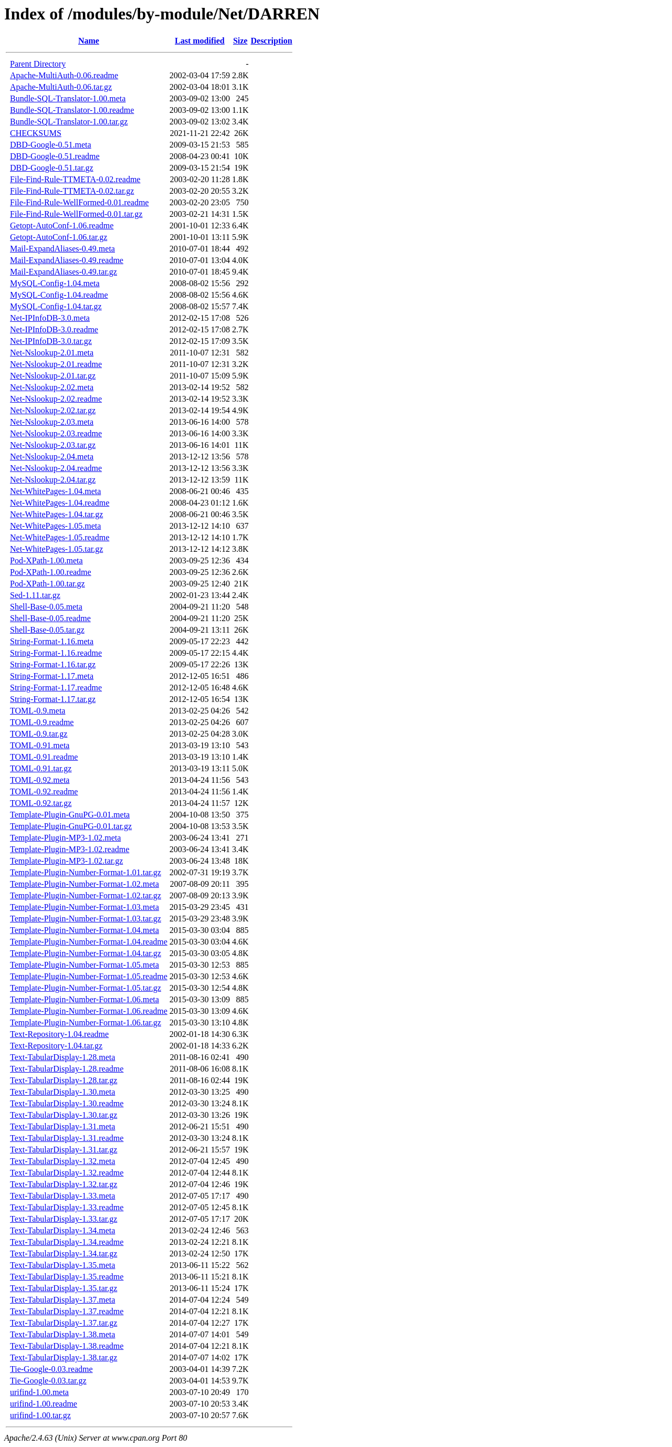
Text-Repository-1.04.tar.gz (56, 1045)
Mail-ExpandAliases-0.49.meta (62, 248)
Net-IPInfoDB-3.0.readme (54, 329)
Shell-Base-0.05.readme (50, 618)
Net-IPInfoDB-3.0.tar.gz (51, 341)
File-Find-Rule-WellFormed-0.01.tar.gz (76, 213)
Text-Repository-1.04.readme (59, 1034)
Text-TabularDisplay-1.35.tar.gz (63, 1288)
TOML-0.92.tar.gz (40, 803)
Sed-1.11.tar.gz (35, 595)
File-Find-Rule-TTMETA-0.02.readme (75, 179)
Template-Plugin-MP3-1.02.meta (65, 837)
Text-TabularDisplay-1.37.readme (66, 1311)
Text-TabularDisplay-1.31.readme (66, 1138)
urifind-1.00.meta (39, 1392)
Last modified (200, 40)
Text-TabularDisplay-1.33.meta (62, 1195)
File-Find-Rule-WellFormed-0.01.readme (79, 202)
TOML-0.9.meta (37, 710)
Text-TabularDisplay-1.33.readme (66, 1207)
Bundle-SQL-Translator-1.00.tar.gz (69, 121)
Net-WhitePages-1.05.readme (59, 537)
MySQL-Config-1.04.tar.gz (56, 306)
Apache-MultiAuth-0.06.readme (64, 75)
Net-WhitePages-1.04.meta (55, 491)
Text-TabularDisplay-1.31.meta (62, 1126)
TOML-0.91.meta (39, 745)
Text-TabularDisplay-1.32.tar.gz (63, 1184)
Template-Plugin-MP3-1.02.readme (69, 849)
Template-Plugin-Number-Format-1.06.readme (88, 1010)
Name (88, 40)
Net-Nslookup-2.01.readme (56, 364)
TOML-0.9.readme (42, 722)
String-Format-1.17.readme (56, 687)
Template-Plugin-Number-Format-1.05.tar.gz (85, 987)
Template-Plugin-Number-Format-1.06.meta (84, 999)
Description (271, 40)
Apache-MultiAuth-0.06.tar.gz (61, 86)
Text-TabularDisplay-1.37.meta (62, 1299)
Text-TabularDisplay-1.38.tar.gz (63, 1357)
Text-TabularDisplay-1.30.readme (66, 1103)
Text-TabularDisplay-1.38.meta (62, 1334)
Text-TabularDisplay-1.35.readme (66, 1276)
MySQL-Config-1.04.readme (59, 294)
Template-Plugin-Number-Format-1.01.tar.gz (85, 872)
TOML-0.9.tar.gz (38, 733)
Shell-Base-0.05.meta (46, 606)
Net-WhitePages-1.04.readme (59, 502)
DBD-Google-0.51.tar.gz (51, 167)
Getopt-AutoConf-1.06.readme (61, 225)
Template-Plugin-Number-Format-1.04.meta (84, 930)
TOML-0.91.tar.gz (40, 768)
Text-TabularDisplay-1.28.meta (62, 1057)
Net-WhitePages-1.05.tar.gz (56, 548)
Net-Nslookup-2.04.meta (51, 456)
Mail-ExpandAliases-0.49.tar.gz (63, 271)
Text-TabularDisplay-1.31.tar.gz (63, 1149)
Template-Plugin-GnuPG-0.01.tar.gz (71, 826)
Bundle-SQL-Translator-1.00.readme (72, 110)
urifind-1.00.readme (43, 1403)
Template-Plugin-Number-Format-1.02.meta (84, 883)
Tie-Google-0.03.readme (51, 1369)
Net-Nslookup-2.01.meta (51, 352)
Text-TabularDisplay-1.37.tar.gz (63, 1322)
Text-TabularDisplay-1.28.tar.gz (63, 1080)
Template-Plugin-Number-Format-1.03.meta (84, 907)
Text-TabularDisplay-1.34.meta (62, 1230)
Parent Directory (38, 63)
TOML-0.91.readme (44, 756)
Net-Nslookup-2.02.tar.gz (53, 410)
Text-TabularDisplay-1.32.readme (66, 1172)
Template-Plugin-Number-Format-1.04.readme (88, 941)
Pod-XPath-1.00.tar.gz (47, 583)
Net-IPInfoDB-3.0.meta (50, 317)
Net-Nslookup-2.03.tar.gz (53, 445)
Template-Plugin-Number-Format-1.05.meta (84, 964)
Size (240, 40)
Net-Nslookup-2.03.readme (56, 433)
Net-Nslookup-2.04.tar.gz (53, 479)
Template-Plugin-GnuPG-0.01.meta (70, 814)
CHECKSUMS (35, 133)
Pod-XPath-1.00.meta (46, 560)
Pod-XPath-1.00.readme (50, 572)
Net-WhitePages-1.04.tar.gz (56, 514)
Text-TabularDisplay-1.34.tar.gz (63, 1253)
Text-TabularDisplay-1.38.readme (66, 1345)
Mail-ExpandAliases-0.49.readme (66, 260)
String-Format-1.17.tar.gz (53, 699)
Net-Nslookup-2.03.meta (51, 421)
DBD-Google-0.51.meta (50, 144)
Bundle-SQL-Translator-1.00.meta (67, 98)
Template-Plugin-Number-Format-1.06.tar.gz (85, 1022)
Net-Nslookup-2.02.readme (56, 398)
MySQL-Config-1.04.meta (55, 283)
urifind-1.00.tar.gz (40, 1415)
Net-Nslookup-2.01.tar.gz (53, 375)
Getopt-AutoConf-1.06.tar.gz (58, 237)
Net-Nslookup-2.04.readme (56, 468)
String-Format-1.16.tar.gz (53, 664)
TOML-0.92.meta (39, 779)
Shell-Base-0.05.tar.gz (47, 629)
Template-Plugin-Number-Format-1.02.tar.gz (85, 895)
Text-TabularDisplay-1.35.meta (62, 1265)
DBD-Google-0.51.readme (55, 156)
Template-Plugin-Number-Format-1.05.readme (88, 976)
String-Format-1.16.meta (51, 641)
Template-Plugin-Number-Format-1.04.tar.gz (85, 953)
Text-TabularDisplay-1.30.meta (62, 1091)
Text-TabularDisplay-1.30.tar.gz (63, 1114)
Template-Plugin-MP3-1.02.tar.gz (66, 860)
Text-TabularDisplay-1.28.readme (66, 1068)
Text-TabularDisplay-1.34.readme (66, 1242)
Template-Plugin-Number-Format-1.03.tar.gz (85, 918)
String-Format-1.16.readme (56, 652)
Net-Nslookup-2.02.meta (51, 387)
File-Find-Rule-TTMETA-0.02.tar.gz (72, 190)
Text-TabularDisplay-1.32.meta (62, 1161)
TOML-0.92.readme (44, 791)
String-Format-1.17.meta (51, 676)
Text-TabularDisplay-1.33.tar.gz (63, 1218)
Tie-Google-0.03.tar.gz (48, 1380)
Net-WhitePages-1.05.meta (55, 525)
